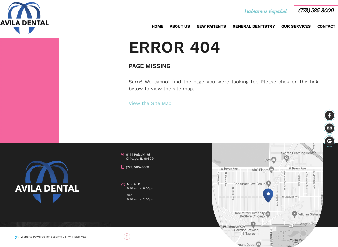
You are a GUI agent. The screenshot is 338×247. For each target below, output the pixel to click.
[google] (329, 141)
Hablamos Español (265, 11)
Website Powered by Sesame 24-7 (43, 237)
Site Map (80, 236)
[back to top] (127, 237)
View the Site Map (150, 103)
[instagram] (329, 128)
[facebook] (329, 115)
